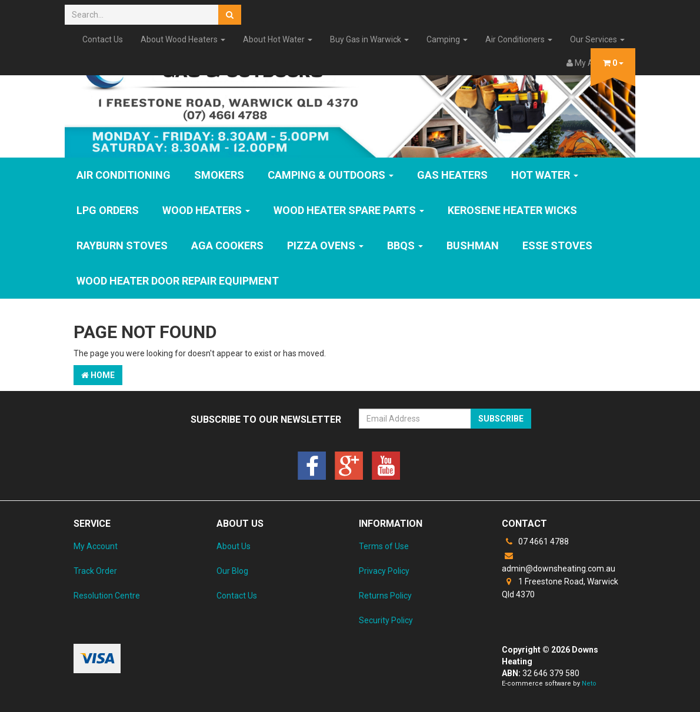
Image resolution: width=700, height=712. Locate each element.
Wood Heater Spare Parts (349, 210)
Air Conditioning (123, 175)
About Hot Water (277, 39)
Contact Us (102, 39)
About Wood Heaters (183, 39)
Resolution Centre (107, 595)
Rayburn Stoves (122, 245)
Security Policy (386, 620)
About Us (233, 546)
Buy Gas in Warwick (369, 39)
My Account (96, 546)
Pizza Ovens (325, 245)
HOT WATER (544, 175)
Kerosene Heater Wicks (512, 210)
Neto (589, 683)
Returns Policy (385, 595)
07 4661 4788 (535, 541)
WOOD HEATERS (206, 210)
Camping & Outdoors (331, 175)
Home (98, 375)
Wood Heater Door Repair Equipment (177, 281)
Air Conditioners (518, 39)
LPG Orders (107, 210)
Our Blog (232, 571)
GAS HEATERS (452, 175)
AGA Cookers (227, 245)
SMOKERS (219, 175)
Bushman (472, 245)
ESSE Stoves (557, 245)
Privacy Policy (384, 571)
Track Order (95, 571)
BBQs (405, 245)
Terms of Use (384, 546)
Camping (447, 39)
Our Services (597, 39)
